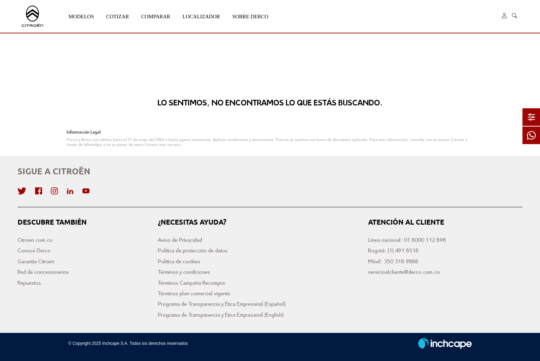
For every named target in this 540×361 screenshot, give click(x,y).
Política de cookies (179, 262)
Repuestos (29, 283)
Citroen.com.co (35, 240)
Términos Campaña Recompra (191, 283)
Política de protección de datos (193, 251)
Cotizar (117, 16)
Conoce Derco (34, 251)
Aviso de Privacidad (180, 240)
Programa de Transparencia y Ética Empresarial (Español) (222, 304)
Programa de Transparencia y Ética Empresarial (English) (221, 315)
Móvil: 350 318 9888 (393, 262)
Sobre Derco (250, 16)
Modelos (81, 16)
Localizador (201, 16)
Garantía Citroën (36, 262)
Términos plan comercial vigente (194, 294)
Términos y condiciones (184, 272)
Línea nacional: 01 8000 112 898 (407, 240)
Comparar (156, 16)
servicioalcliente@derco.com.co (404, 272)
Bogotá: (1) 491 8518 (393, 251)
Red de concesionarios (43, 272)
